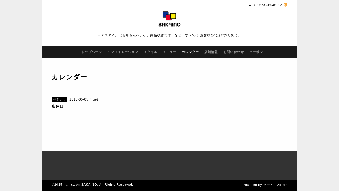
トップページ (91, 52)
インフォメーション (122, 52)
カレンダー (190, 52)
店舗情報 (211, 52)
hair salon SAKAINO (80, 169)
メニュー (169, 52)
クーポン (256, 52)
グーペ (268, 169)
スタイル (150, 52)
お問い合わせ (233, 52)
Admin (282, 169)
